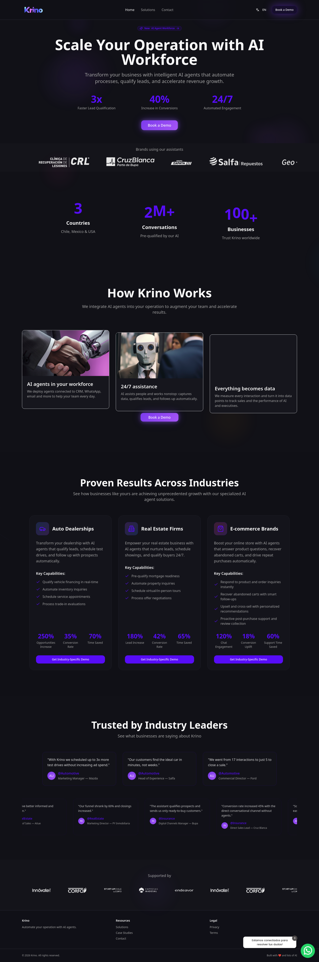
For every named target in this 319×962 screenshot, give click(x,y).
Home (129, 10)
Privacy (214, 927)
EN (261, 10)
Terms (214, 933)
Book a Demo (284, 10)
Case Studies (124, 933)
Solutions (148, 10)
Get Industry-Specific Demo (70, 660)
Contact (167, 10)
